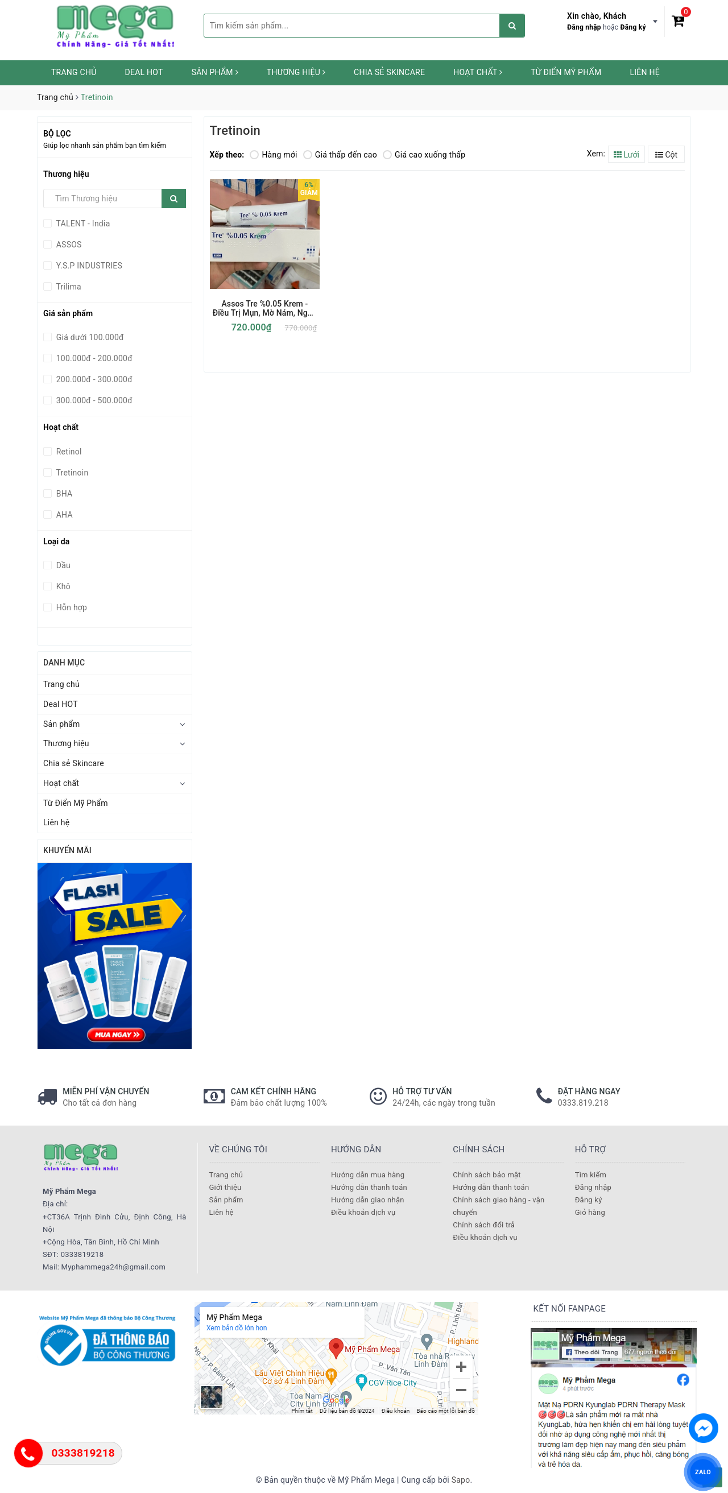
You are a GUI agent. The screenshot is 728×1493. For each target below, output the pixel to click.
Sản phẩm (215, 72)
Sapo (461, 1479)
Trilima (67, 286)
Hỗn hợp (70, 607)
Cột (666, 154)
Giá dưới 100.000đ (89, 337)
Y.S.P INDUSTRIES (88, 265)
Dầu (62, 565)
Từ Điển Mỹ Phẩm (566, 72)
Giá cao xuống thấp (424, 154)
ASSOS (68, 244)
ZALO (703, 1471)
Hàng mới (273, 154)
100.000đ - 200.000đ (93, 358)
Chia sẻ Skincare (389, 72)
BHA (63, 493)
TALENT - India (82, 223)
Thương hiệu (296, 72)
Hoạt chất (477, 72)
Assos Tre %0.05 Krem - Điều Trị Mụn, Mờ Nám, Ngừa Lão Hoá (265, 308)
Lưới (626, 154)
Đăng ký (633, 27)
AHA (63, 514)
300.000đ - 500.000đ (93, 400)
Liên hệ (644, 72)
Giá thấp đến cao (340, 154)
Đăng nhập (584, 27)
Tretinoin (71, 472)
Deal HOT (144, 72)
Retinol (68, 451)
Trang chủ (74, 72)
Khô (62, 586)
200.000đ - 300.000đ (93, 379)
